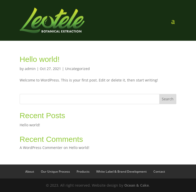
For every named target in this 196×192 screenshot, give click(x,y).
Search (168, 99)
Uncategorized (77, 68)
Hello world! (40, 59)
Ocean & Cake (136, 185)
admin (30, 68)
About (29, 171)
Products (83, 171)
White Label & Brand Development (121, 171)
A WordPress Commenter (41, 147)
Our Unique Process (55, 171)
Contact (159, 171)
